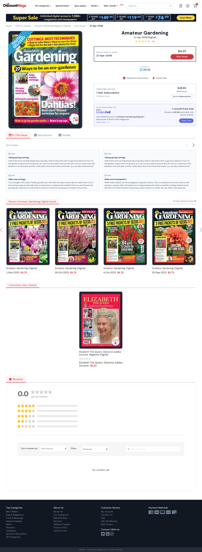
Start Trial (186, 120)
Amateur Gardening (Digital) (21, 268)
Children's (11, 530)
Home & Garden (14, 521)
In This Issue (18, 135)
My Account (107, 511)
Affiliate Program (62, 524)
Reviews (16, 379)
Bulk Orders (107, 524)
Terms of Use (60, 530)
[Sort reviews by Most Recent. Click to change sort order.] (53, 449)
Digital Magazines (15, 514)
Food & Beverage (14, 518)
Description (43, 135)
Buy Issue (182, 56)
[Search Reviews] (153, 449)
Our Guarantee (61, 514)
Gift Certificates (109, 521)
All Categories (13, 537)
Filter (74, 448)
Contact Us (106, 514)
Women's (10, 527)
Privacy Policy (61, 527)
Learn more (102, 122)
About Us (58, 511)
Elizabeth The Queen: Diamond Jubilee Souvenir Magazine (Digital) (100, 353)
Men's (9, 524)
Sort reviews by (29, 448)
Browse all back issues (184, 201)
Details (64, 135)
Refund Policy (60, 518)
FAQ (103, 518)
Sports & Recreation (16, 533)
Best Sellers (12, 511)
